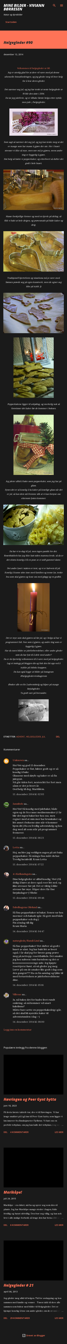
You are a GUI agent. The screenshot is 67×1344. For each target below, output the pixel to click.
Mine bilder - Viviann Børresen (24, 7)
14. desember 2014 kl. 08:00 (28, 1021)
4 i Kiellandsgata (22, 873)
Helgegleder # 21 (19, 1285)
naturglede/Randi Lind (26, 940)
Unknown (18, 760)
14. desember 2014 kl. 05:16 (28, 984)
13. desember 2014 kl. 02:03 (28, 794)
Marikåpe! (13, 1192)
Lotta (16, 847)
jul (43, 736)
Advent (20, 736)
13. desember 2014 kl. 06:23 (28, 837)
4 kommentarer (19, 1132)
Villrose (17, 994)
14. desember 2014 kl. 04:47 (28, 931)
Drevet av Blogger (33, 1335)
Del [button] (58, 736)
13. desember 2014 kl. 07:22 (28, 864)
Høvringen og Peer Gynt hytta (30, 1099)
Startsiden (11, 22)
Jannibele (18, 803)
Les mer (59, 1132)
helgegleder (33, 736)
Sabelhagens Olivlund (25, 907)
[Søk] (54, 5)
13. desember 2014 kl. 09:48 (28, 897)
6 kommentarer (19, 1225)
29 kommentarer (20, 1318)
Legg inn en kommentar (18, 1029)
